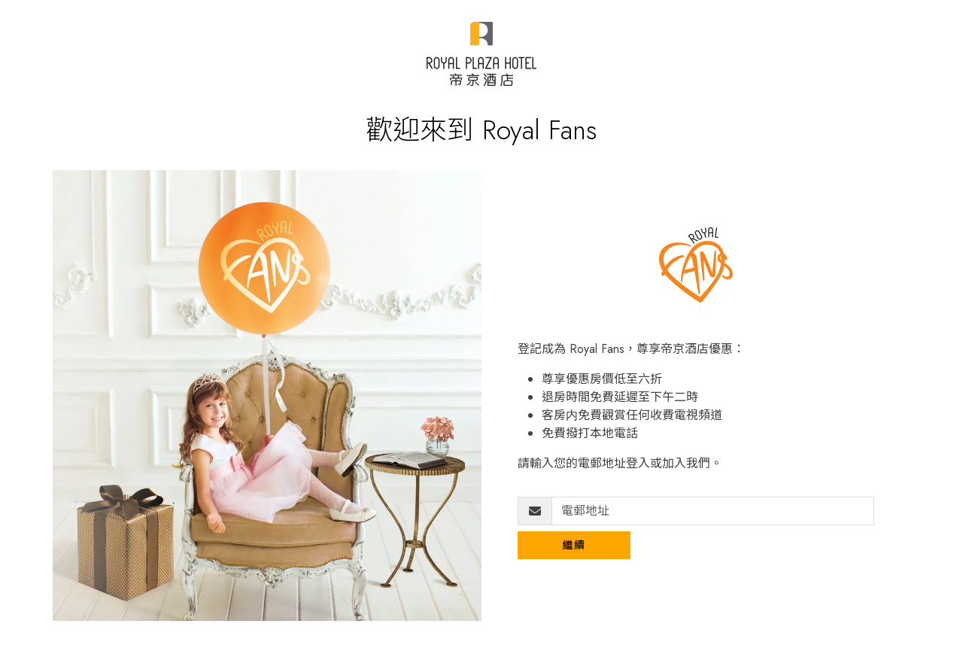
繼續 (574, 544)
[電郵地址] (712, 511)
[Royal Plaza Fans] (481, 54)
